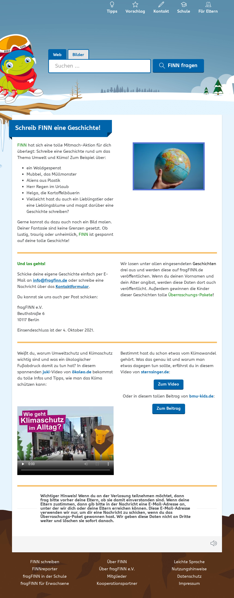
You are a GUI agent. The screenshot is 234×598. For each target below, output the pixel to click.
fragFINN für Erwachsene (45, 583)
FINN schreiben (44, 562)
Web (57, 55)
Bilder (78, 55)
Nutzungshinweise (189, 569)
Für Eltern (209, 9)
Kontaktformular (72, 287)
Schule (184, 9)
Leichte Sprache (189, 562)
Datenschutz (189, 576)
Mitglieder (117, 576)
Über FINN (117, 562)
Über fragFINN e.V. (117, 569)
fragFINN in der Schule (45, 576)
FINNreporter (44, 569)
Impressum (189, 583)
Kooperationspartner (117, 583)
